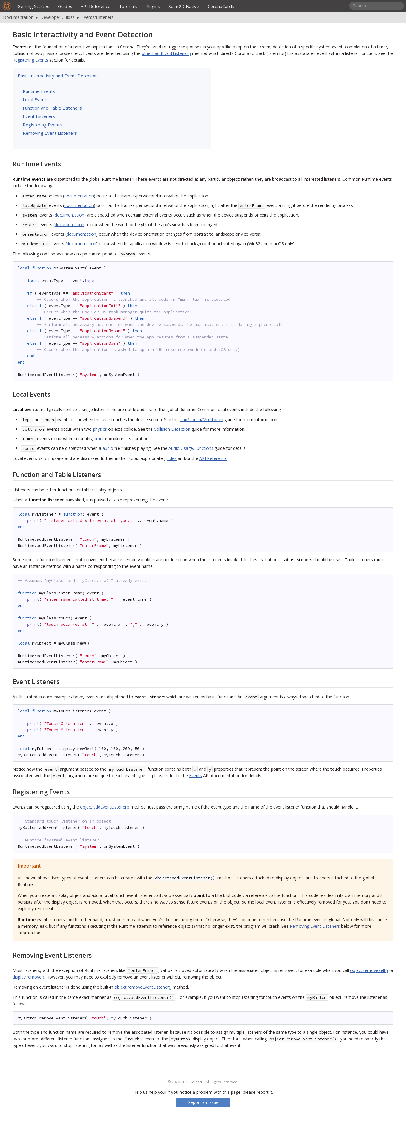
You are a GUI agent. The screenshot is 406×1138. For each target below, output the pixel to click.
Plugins (152, 6)
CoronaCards (221, 6)
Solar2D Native (183, 6)
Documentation (18, 17)
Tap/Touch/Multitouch (201, 419)
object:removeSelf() (369, 970)
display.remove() (28, 977)
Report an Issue (203, 1102)
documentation (79, 196)
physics (100, 429)
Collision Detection (172, 429)
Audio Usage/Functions (190, 448)
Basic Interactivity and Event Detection (58, 76)
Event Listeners (39, 116)
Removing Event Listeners (50, 133)
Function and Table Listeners (52, 108)
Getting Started (33, 6)
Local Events (36, 99)
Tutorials (128, 6)
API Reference (96, 6)
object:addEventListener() (166, 53)
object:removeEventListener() (142, 987)
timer (99, 438)
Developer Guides (57, 17)
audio (107, 448)
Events (195, 775)
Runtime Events (39, 91)
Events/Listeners (98, 17)
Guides (65, 6)
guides (170, 458)
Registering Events (30, 60)
